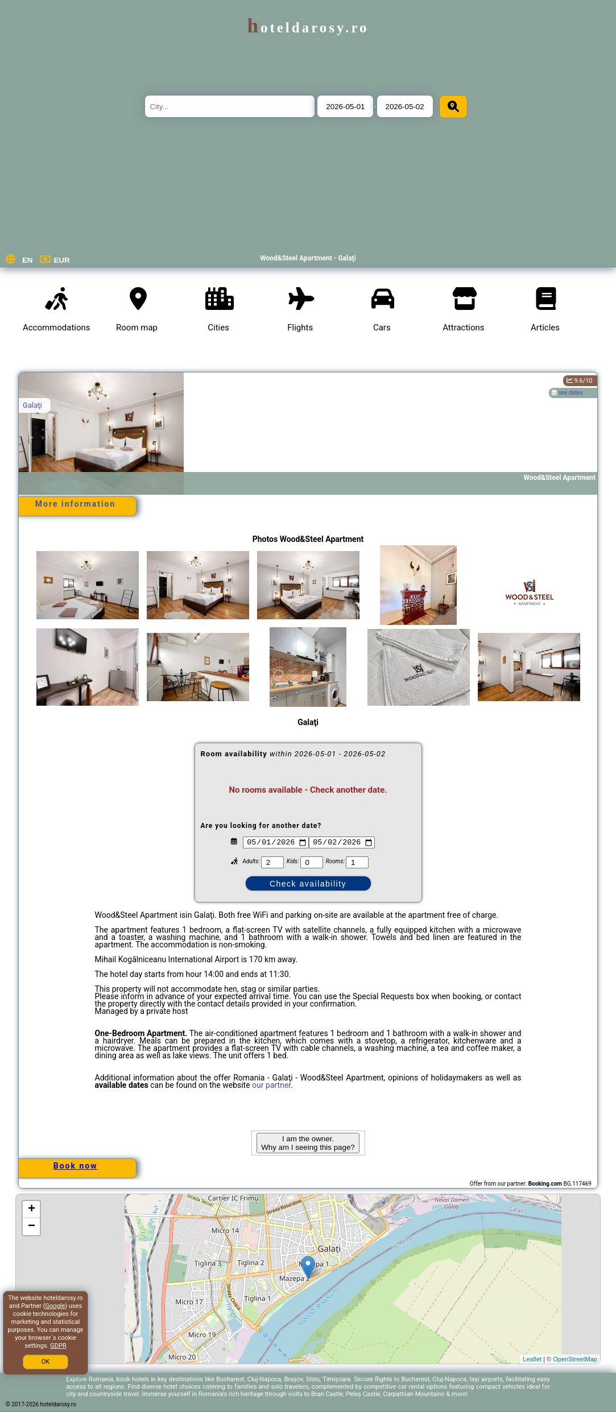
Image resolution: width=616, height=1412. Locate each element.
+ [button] (31, 1209)
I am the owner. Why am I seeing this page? (307, 1143)
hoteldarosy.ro (308, 27)
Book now (75, 1165)
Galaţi (32, 405)
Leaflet (532, 1359)
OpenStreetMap (575, 1359)
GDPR (58, 1345)
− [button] (31, 1226)
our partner (271, 1085)
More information (75, 503)
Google (55, 1306)
